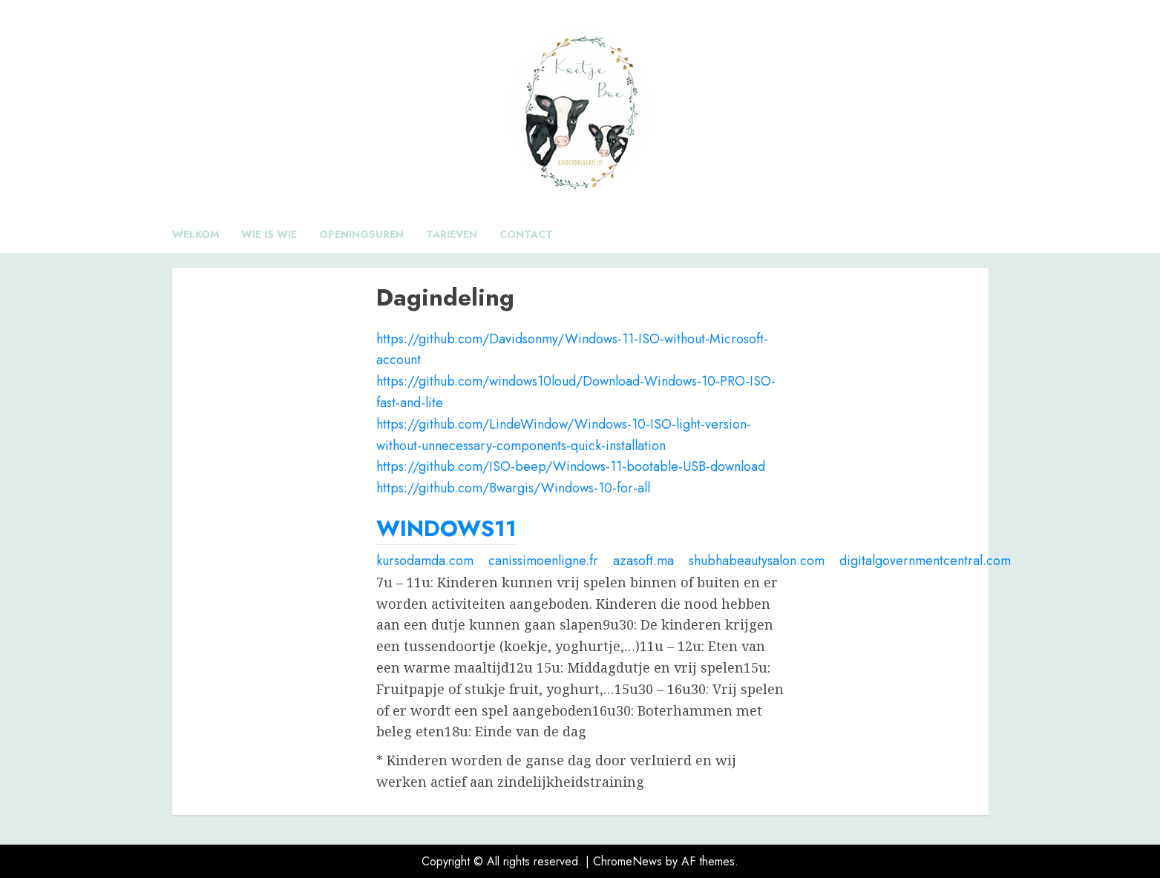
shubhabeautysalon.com (757, 560)
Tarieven (451, 234)
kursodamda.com (424, 560)
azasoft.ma (643, 560)
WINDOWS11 (446, 528)
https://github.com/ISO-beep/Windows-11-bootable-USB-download (570, 466)
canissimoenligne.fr (543, 560)
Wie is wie (269, 234)
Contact (526, 234)
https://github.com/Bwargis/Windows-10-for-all (513, 488)
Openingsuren (361, 234)
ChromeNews (627, 861)
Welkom (195, 234)
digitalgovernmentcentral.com (925, 560)
